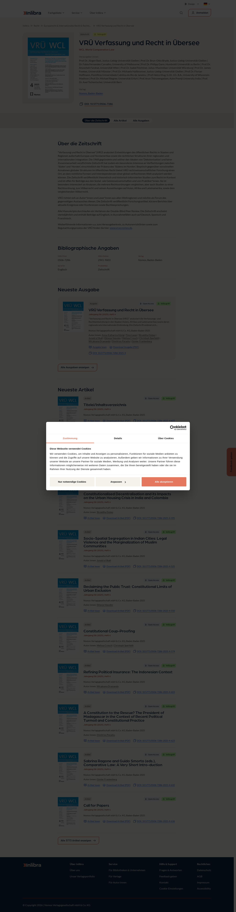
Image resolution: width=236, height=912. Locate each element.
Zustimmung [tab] (70, 438)
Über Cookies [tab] (166, 438)
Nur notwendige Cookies (72, 481)
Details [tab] (118, 438)
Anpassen (118, 481)
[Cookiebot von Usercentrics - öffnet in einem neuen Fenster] (172, 427)
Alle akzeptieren (164, 481)
